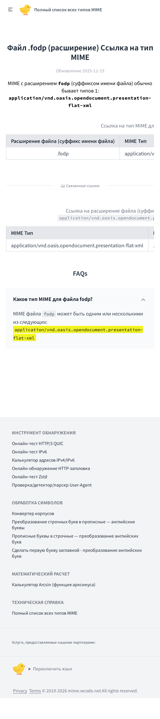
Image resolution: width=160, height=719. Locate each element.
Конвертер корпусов (33, 513)
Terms (35, 691)
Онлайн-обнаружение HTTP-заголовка (51, 468)
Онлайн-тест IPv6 (29, 452)
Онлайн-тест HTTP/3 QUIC (37, 443)
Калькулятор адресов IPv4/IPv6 (43, 460)
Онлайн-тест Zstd (29, 476)
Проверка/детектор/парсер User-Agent (52, 485)
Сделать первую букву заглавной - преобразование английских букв (77, 553)
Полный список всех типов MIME (44, 613)
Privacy (20, 691)
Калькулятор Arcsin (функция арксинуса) (53, 584)
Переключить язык (52, 669)
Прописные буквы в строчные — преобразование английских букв (75, 539)
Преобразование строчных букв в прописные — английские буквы (73, 524)
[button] (10, 9)
